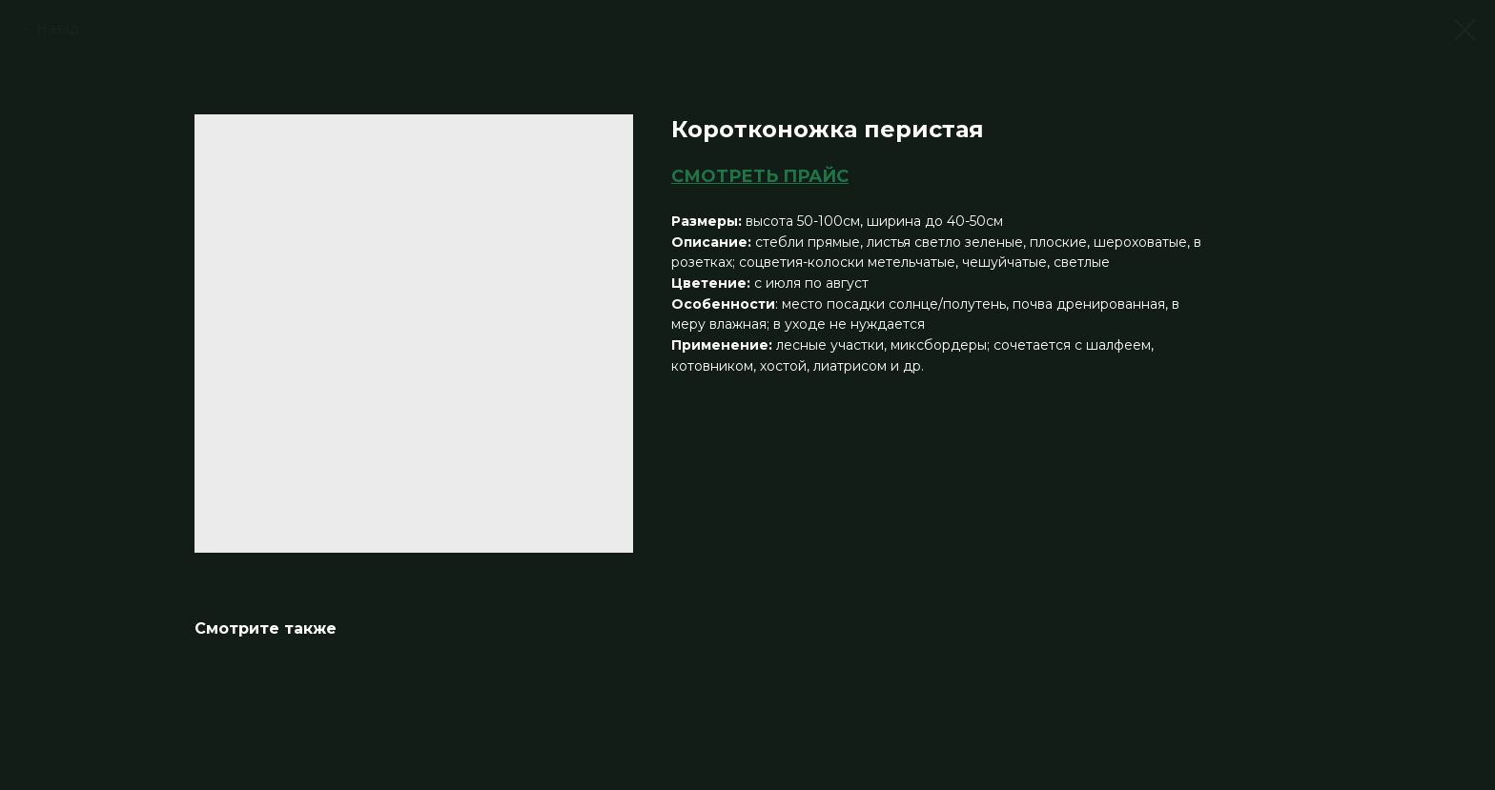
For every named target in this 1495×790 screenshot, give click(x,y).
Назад (57, 28)
